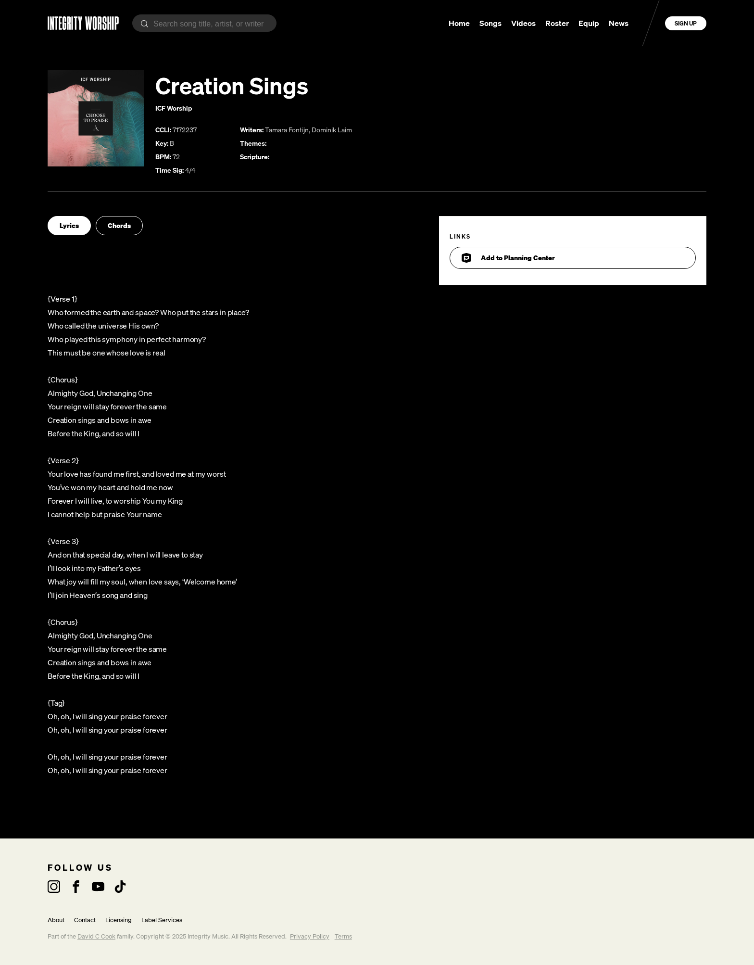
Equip (588, 23)
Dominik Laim (332, 129)
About (56, 920)
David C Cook (96, 936)
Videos (523, 23)
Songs (490, 23)
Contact (85, 920)
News (618, 23)
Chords (119, 225)
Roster (557, 23)
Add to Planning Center (508, 258)
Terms (343, 936)
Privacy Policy (309, 936)
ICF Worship (173, 108)
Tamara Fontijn (287, 129)
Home (459, 23)
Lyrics (69, 225)
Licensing (118, 920)
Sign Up (686, 23)
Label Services (161, 920)
